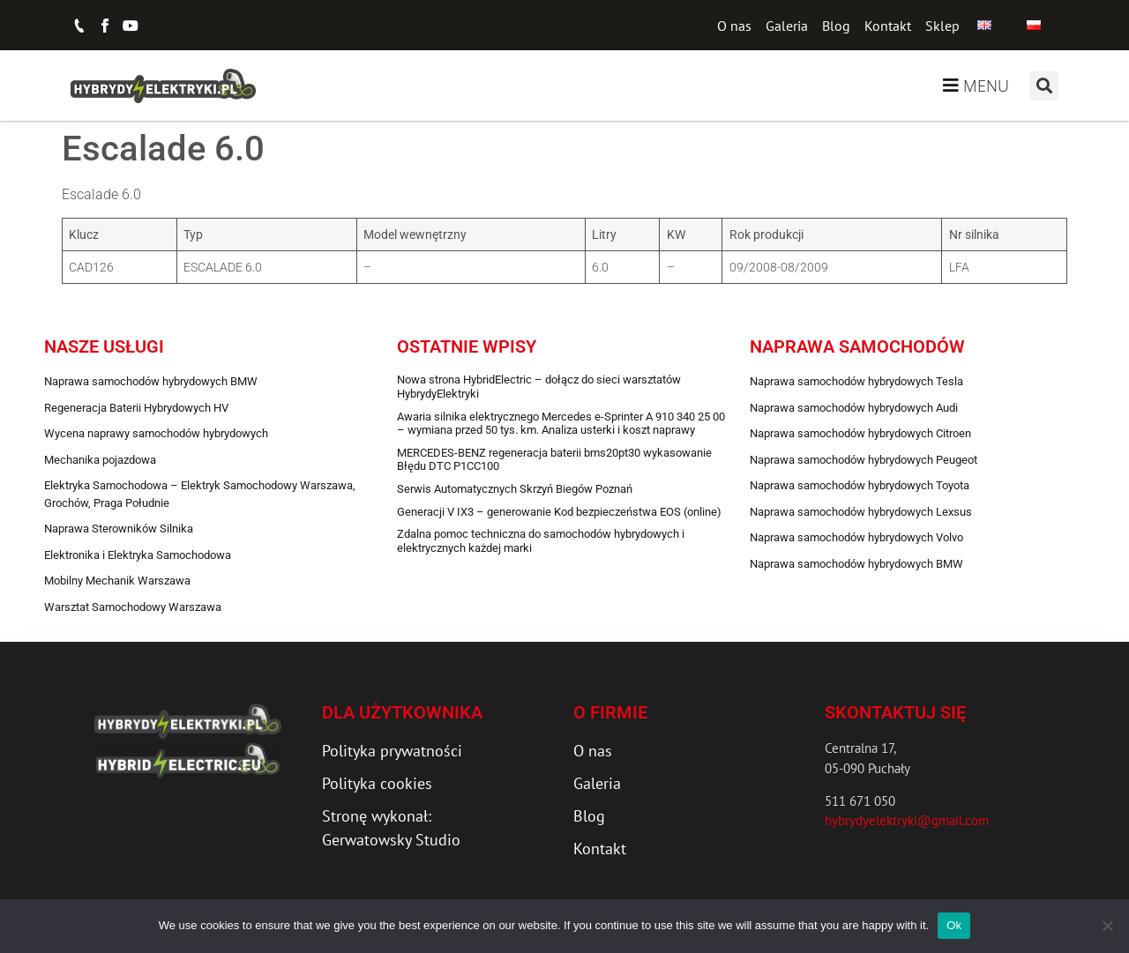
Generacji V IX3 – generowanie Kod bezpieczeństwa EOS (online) (559, 511)
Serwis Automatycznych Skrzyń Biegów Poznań (514, 488)
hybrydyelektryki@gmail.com (907, 820)
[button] (1043, 86)
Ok (953, 925)
